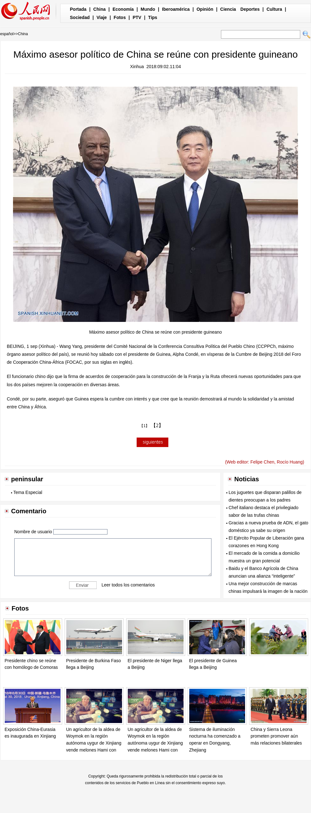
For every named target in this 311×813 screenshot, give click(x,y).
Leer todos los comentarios (128, 584)
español (7, 34)
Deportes (250, 9)
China (99, 9)
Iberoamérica (176, 9)
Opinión (205, 9)
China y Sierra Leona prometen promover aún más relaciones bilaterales (276, 736)
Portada (78, 9)
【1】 (144, 426)
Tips (152, 17)
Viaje (101, 17)
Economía (123, 9)
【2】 (157, 425)
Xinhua (137, 66)
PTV (137, 17)
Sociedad (80, 17)
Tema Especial (27, 492)
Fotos (120, 17)
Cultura (274, 9)
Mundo (148, 9)
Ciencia (228, 9)
